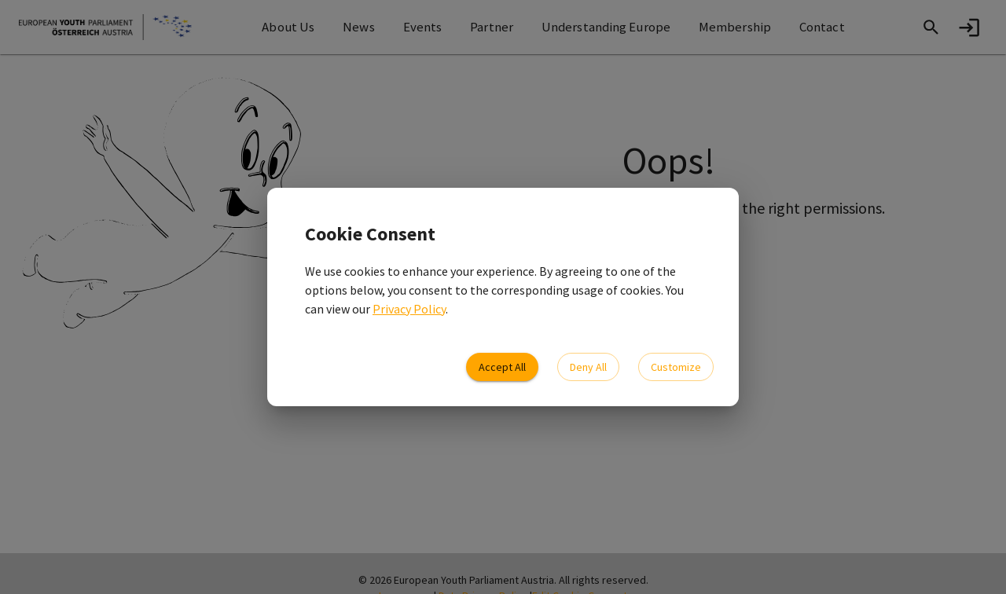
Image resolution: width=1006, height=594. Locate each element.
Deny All (588, 367)
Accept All (502, 367)
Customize (676, 367)
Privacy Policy (409, 309)
